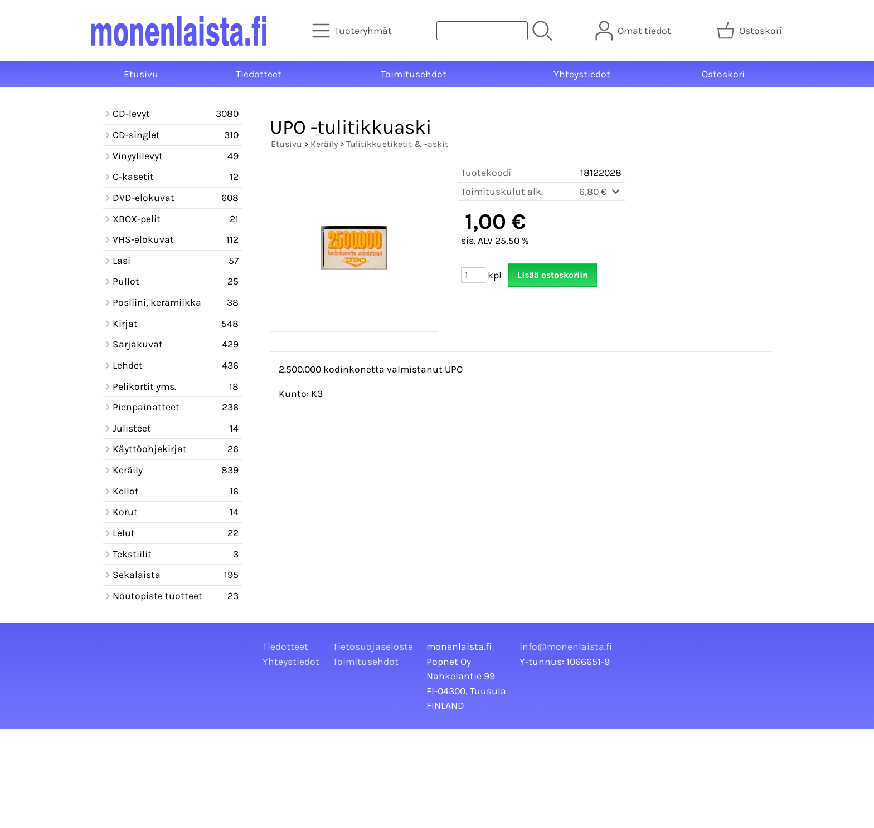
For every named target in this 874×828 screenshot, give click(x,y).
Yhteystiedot (581, 74)
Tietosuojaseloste (373, 646)
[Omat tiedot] (634, 30)
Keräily (324, 144)
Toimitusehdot (413, 74)
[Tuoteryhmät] (353, 30)
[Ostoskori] (750, 30)
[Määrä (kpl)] (473, 275)
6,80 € (600, 191)
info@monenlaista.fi (565, 646)
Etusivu (141, 74)
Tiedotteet (258, 74)
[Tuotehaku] (482, 30)
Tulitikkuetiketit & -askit (397, 144)
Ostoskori (723, 74)
